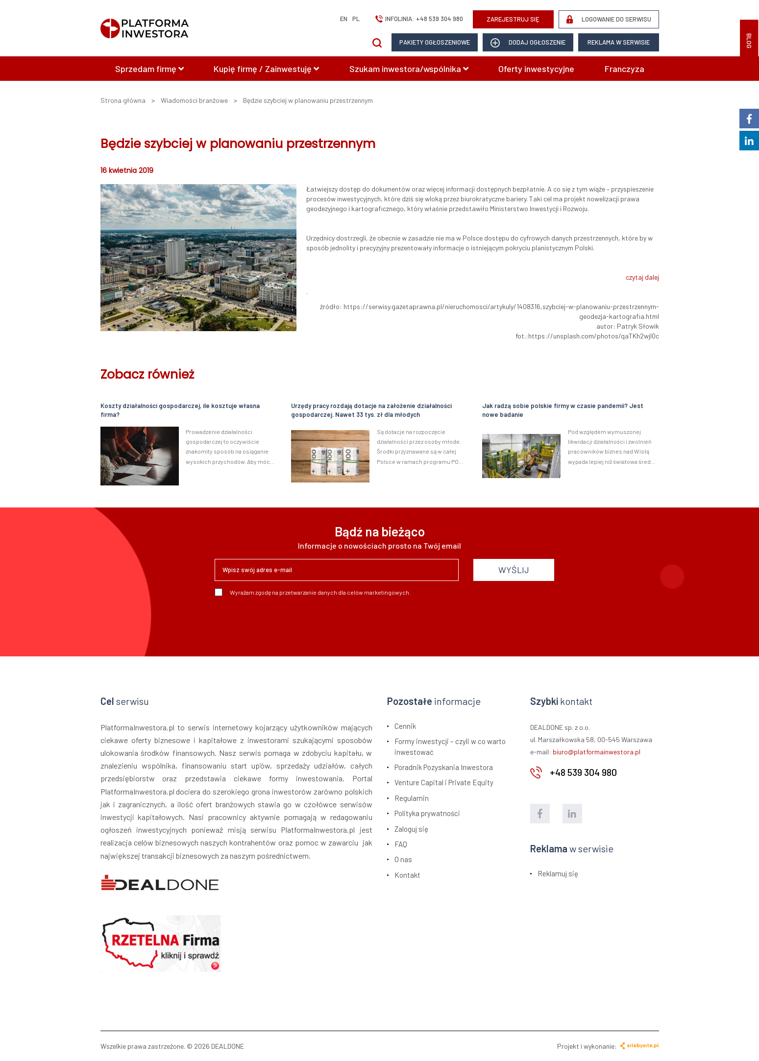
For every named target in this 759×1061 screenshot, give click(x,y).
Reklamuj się (558, 873)
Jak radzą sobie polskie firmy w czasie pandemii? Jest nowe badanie (562, 410)
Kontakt (407, 874)
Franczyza (624, 68)
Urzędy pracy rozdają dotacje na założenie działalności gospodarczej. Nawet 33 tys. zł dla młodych (371, 410)
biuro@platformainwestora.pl (596, 752)
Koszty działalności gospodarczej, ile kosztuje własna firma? (180, 410)
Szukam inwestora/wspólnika (408, 68)
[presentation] (289, 622)
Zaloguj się (411, 828)
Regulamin (411, 798)
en (343, 19)
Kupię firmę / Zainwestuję (266, 68)
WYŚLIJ (513, 569)
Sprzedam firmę (149, 68)
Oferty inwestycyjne (536, 68)
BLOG (749, 40)
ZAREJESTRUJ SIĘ (513, 19)
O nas (403, 859)
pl (356, 19)
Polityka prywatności (427, 813)
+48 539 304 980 (439, 19)
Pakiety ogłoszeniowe (434, 42)
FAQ (400, 844)
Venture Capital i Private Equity (443, 782)
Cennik (405, 726)
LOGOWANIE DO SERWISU (608, 19)
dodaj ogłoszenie (527, 43)
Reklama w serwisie (619, 42)
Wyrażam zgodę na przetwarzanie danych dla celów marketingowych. (313, 592)
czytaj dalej (642, 277)
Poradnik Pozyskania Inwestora (443, 767)
